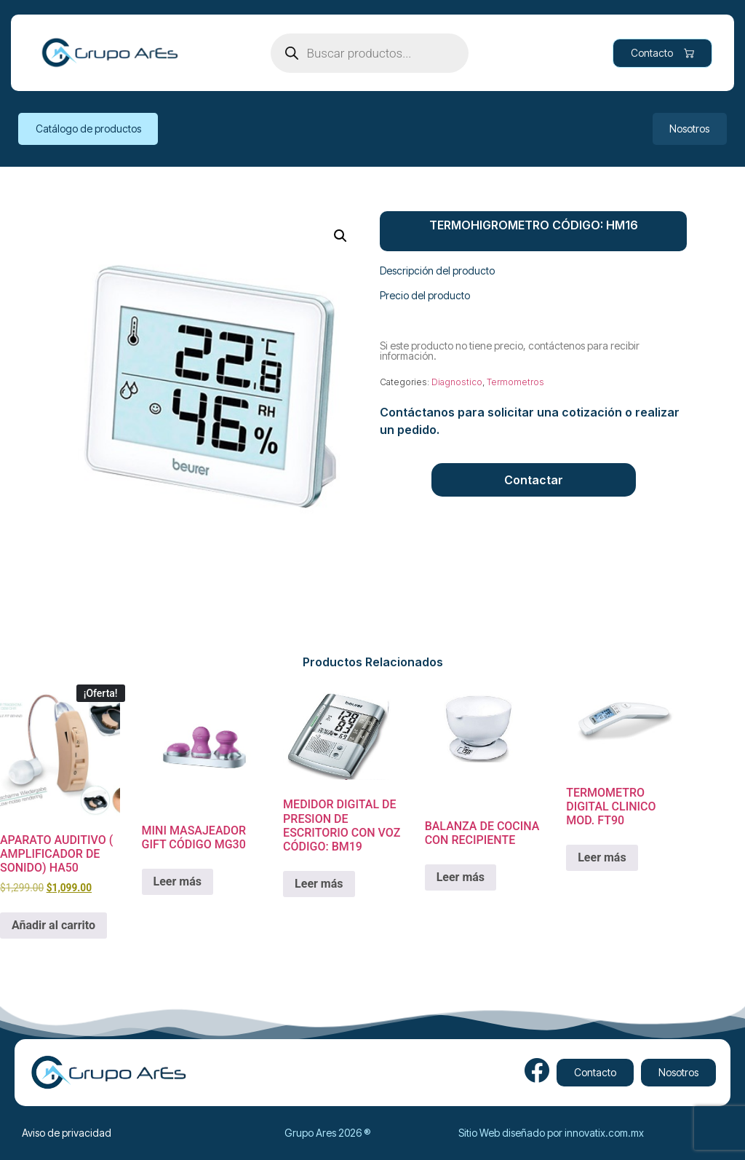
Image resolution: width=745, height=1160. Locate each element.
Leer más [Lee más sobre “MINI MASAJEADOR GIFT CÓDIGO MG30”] (178, 881)
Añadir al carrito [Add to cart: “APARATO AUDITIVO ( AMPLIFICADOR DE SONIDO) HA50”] (53, 925)
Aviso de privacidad (66, 1133)
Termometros (515, 381)
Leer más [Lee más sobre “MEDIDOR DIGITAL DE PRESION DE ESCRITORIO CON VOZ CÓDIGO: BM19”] (319, 884)
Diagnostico (456, 381)
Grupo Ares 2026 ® (327, 1133)
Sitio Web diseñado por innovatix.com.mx (551, 1133)
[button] (340, 236)
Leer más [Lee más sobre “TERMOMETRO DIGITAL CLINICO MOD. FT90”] (602, 857)
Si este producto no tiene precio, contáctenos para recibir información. (510, 350)
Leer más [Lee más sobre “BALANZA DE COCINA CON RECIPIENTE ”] (461, 877)
